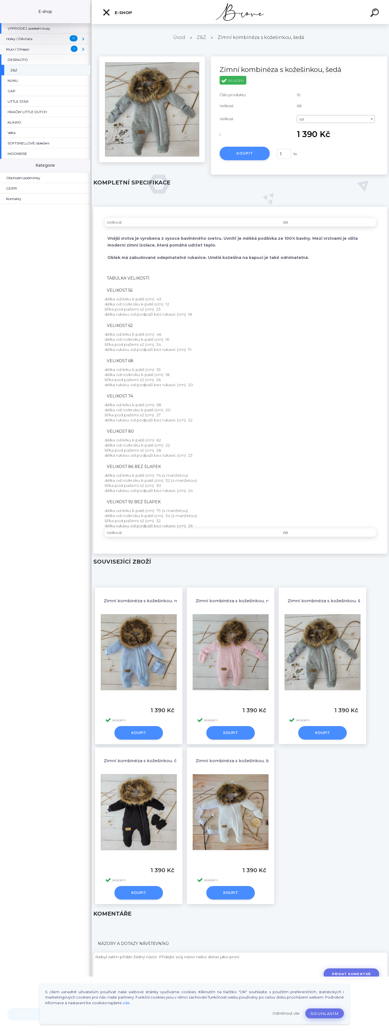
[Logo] (240, 12)
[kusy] (284, 154)
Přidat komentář (351, 974)
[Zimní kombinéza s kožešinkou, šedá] (152, 58)
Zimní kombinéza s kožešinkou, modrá (146, 600)
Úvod (179, 37)
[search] (375, 13)
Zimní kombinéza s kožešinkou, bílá (235, 760)
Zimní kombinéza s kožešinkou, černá (145, 760)
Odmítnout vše (286, 1013)
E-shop (117, 12)
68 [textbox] (301, 119)
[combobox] (336, 119)
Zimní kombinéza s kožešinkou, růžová (238, 600)
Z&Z (201, 37)
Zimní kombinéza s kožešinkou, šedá (328, 600)
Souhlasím (325, 1013)
